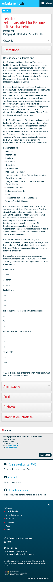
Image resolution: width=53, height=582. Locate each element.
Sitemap (30, 578)
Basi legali (37, 578)
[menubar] (46, 3)
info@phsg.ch (13, 445)
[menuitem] (48, 505)
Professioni (10, 518)
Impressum (45, 578)
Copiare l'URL (45, 455)
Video (8, 526)
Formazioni (10, 522)
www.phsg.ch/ (11, 447)
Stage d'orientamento (14, 515)
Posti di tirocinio (12, 511)
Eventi (8, 529)
